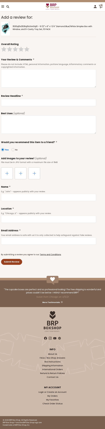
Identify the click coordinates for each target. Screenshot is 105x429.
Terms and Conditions (50, 254)
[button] (4, 49)
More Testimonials (51, 302)
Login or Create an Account (53, 392)
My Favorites (52, 399)
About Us (52, 354)
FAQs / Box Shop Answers (52, 357)
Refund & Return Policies (52, 373)
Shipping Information (52, 365)
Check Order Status (53, 403)
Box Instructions (53, 361)
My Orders (52, 395)
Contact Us (52, 377)
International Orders (52, 369)
